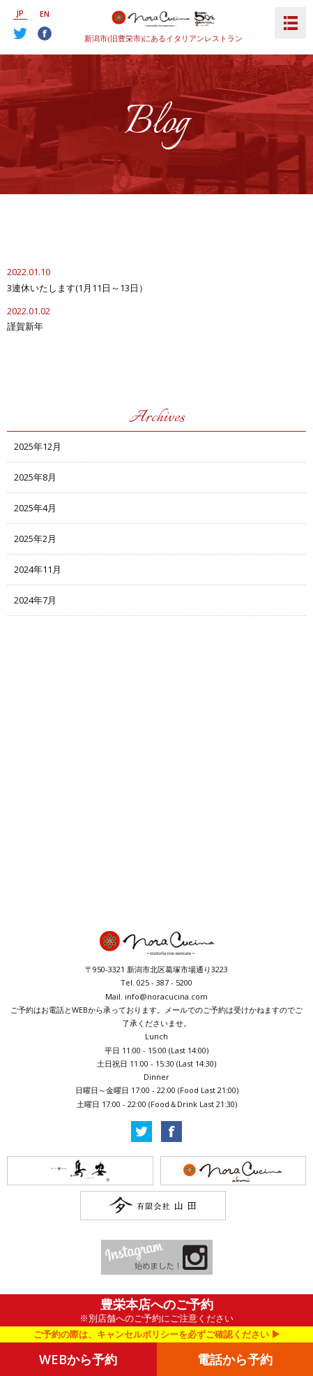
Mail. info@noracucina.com (156, 996)
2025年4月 (35, 508)
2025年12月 (37, 446)
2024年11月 (37, 569)
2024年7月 (35, 600)
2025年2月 (35, 538)
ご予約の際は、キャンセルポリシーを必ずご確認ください (151, 1334)
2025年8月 (35, 477)
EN (44, 13)
